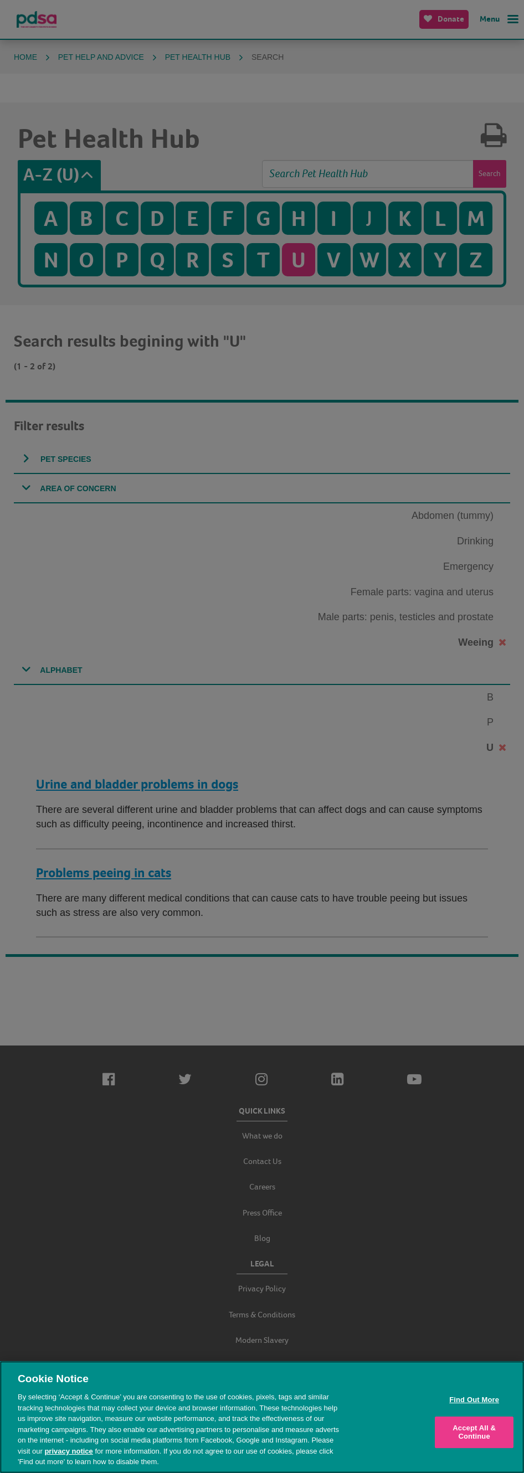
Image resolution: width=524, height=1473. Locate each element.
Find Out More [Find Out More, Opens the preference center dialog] (474, 1399)
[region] (262, 1417)
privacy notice (68, 1451)
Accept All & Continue (474, 1432)
